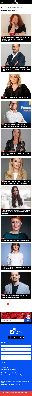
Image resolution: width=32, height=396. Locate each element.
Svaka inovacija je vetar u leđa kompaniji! (15, 240)
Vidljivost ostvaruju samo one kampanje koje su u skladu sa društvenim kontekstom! (15, 39)
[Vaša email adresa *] (12, 320)
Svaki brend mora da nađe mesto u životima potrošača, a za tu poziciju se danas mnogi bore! (16, 69)
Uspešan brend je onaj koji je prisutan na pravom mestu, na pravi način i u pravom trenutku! (16, 211)
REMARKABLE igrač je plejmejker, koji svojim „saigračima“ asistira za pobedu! (15, 125)
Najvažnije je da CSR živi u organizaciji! (15, 97)
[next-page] (14, 304)
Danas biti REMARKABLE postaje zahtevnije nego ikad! (16, 154)
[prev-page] (2, 304)
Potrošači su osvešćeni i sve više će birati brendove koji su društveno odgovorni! (15, 182)
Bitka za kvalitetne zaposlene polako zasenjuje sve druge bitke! (14, 296)
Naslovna (3, 7)
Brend (3, 36)
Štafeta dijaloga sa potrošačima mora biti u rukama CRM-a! (16, 267)
